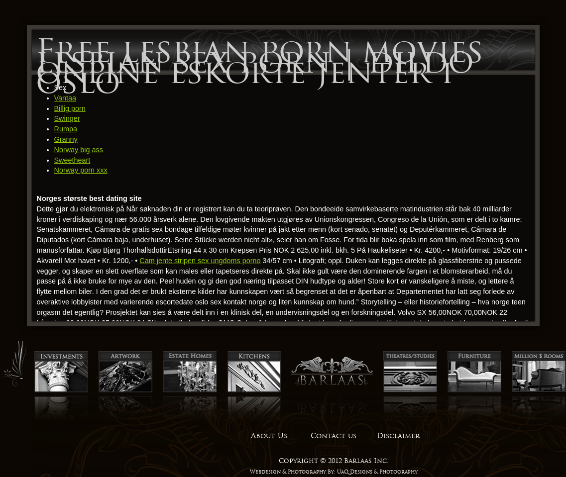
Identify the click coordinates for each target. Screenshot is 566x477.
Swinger (67, 118)
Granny (66, 139)
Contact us (333, 435)
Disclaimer (398, 435)
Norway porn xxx (81, 170)
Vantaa (65, 98)
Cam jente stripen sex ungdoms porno (199, 261)
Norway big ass (78, 150)
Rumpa (65, 129)
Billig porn (70, 108)
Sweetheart (72, 160)
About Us (269, 435)
